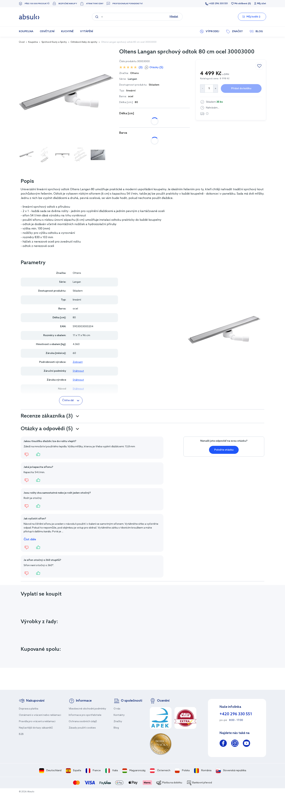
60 (124, 121)
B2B (21, 734)
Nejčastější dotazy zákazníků (36, 727)
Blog (116, 727)
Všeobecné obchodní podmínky (87, 708)
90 (163, 121)
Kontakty (119, 715)
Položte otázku (224, 449)
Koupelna (33, 42)
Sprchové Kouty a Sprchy (54, 42)
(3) (140, 67)
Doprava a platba (28, 708)
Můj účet (261, 3)
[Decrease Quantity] (202, 88)
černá (126, 140)
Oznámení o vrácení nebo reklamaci (40, 715)
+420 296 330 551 (218, 3)
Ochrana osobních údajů (83, 721)
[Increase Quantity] (215, 88)
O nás (117, 708)
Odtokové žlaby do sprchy (84, 42)
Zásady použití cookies (82, 727)
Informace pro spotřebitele (85, 715)
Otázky (156, 67)
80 (150, 121)
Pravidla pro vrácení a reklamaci (37, 721)
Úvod (22, 42)
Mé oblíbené (240, 3)
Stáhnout (78, 371)
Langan (132, 79)
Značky (118, 721)
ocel (142, 140)
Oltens (77, 273)
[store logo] (29, 16)
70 (137, 121)
